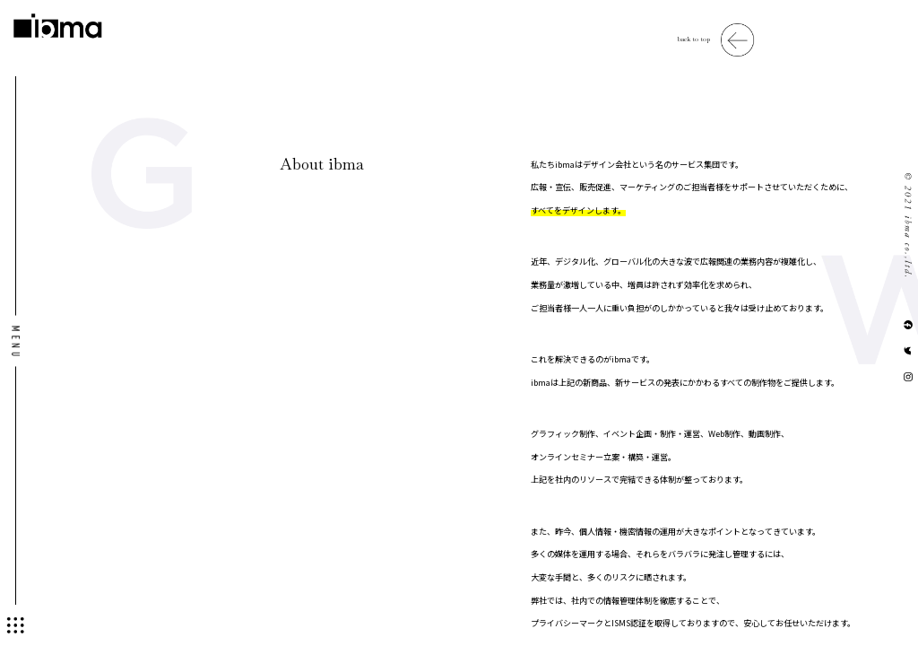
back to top (694, 39)
